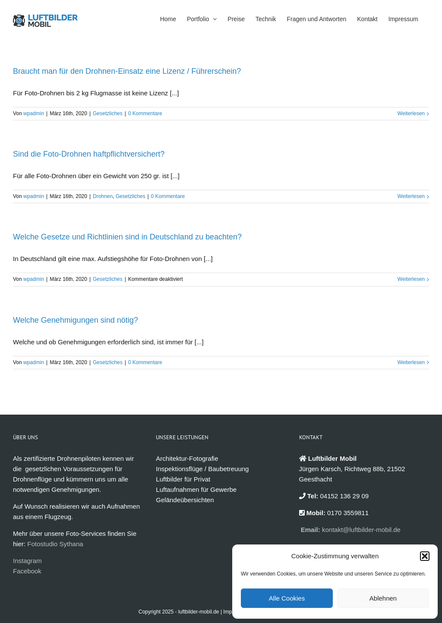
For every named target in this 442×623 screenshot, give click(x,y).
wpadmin (33, 113)
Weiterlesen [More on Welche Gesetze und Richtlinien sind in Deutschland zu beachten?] (411, 279)
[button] (424, 556)
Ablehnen (383, 598)
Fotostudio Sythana (55, 543)
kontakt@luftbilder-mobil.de (361, 529)
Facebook (27, 571)
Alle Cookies (287, 598)
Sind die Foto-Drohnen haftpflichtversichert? (88, 154)
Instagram (27, 560)
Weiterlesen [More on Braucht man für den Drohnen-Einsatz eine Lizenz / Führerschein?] (411, 113)
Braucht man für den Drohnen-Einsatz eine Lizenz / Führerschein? (127, 71)
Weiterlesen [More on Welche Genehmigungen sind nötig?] (411, 362)
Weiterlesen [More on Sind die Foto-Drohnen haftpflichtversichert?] (411, 196)
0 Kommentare (145, 113)
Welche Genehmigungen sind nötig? (75, 320)
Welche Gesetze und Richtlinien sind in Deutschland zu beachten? (127, 237)
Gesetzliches (108, 113)
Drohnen (103, 196)
